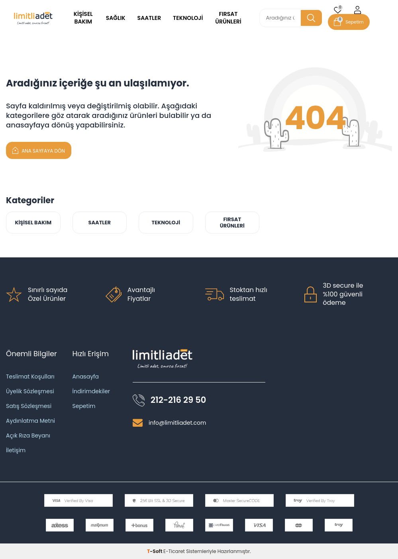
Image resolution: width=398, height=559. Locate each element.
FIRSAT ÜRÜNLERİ (228, 17)
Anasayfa (86, 377)
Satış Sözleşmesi (28, 406)
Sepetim (84, 406)
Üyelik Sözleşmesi (30, 391)
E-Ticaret (174, 551)
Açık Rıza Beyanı (28, 435)
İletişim (15, 450)
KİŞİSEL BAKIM (83, 17)
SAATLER (149, 18)
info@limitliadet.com (177, 423)
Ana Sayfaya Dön (38, 150)
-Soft (155, 551)
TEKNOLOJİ (188, 18)
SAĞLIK (115, 18)
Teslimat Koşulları (30, 377)
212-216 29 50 (178, 400)
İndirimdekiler (91, 391)
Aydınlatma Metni (30, 421)
